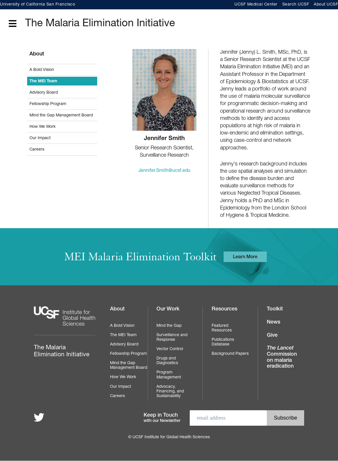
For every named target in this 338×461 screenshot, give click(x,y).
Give (272, 335)
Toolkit (275, 309)
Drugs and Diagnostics (167, 361)
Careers (36, 150)
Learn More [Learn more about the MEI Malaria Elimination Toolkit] (245, 257)
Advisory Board (43, 93)
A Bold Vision (41, 70)
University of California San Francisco (37, 5)
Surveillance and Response (171, 337)
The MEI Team (43, 81)
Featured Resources (222, 328)
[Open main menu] (12, 24)
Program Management (168, 375)
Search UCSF (295, 5)
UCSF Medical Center (256, 5)
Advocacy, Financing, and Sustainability (170, 391)
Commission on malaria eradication (282, 357)
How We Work (42, 127)
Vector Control (169, 349)
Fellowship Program (47, 104)
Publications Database (223, 342)
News (273, 322)
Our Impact (39, 138)
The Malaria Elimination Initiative (100, 24)
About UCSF (326, 5)
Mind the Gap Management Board (61, 115)
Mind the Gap (169, 326)
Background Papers (230, 354)
